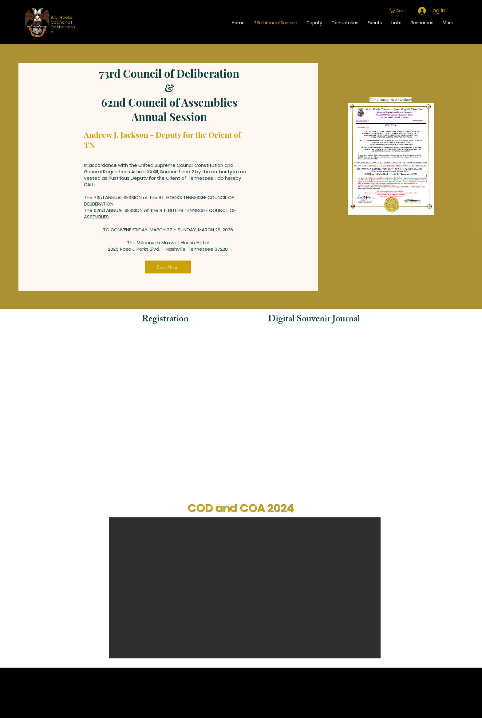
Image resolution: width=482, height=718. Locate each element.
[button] (399, 10)
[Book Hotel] (168, 267)
